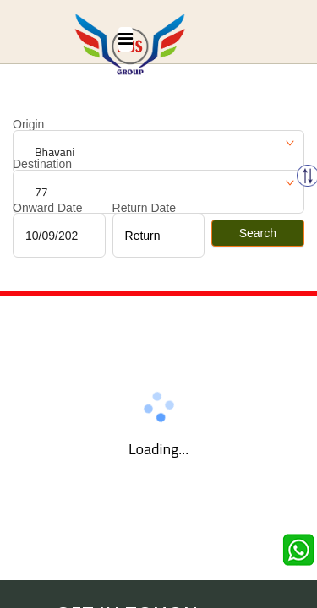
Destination (42, 164)
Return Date (144, 208)
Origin (28, 124)
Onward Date (47, 208)
